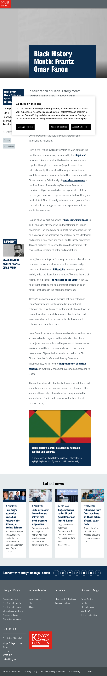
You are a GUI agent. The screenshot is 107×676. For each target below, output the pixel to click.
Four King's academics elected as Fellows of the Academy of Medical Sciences (14, 518)
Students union (87, 607)
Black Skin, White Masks (76, 220)
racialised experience (74, 180)
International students (13, 611)
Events (84, 603)
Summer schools (10, 615)
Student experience (12, 619)
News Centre (87, 599)
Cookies (88, 671)
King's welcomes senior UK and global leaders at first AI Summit (66, 515)
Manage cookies (25, 127)
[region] (53, 115)
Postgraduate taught (12, 603)
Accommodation (62, 603)
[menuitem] (14, 599)
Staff (31, 603)
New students (35, 599)
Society (7, 140)
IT (55, 607)
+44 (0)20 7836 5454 (12, 638)
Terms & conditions (11, 671)
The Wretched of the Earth (64, 280)
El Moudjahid (59, 269)
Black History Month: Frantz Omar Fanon (11, 264)
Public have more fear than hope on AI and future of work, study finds (92, 517)
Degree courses (10, 599)
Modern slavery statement (53, 671)
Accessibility (74, 671)
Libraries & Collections (65, 599)
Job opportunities (89, 615)
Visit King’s (85, 611)
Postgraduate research (13, 607)
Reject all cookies (59, 127)
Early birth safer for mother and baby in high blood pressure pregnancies (40, 517)
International (9, 146)
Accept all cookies (81, 127)
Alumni (32, 607)
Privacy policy (31, 671)
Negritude (80, 155)
